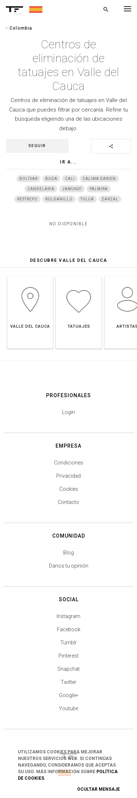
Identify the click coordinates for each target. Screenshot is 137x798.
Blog (68, 553)
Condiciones (68, 463)
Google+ (69, 695)
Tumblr (68, 642)
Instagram (68, 616)
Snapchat (68, 669)
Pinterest (68, 656)
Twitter (68, 682)
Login (68, 412)
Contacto (68, 502)
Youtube (68, 708)
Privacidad (68, 476)
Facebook (68, 629)
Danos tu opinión (68, 566)
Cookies (68, 489)
